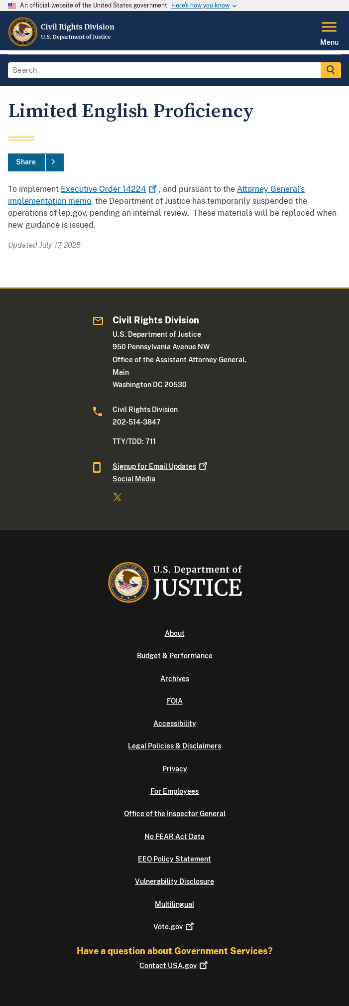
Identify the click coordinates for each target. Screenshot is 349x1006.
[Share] (36, 162)
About (175, 633)
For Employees (174, 791)
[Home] (62, 44)
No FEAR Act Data (174, 837)
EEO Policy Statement (174, 859)
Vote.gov (174, 927)
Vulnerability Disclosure (174, 881)
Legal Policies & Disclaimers (174, 746)
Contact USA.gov (174, 966)
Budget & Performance (175, 656)
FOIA (175, 701)
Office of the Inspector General (175, 814)
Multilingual (174, 904)
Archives (174, 679)
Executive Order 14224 (110, 189)
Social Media (134, 479)
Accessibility (174, 723)
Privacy (174, 769)
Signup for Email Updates (161, 466)
